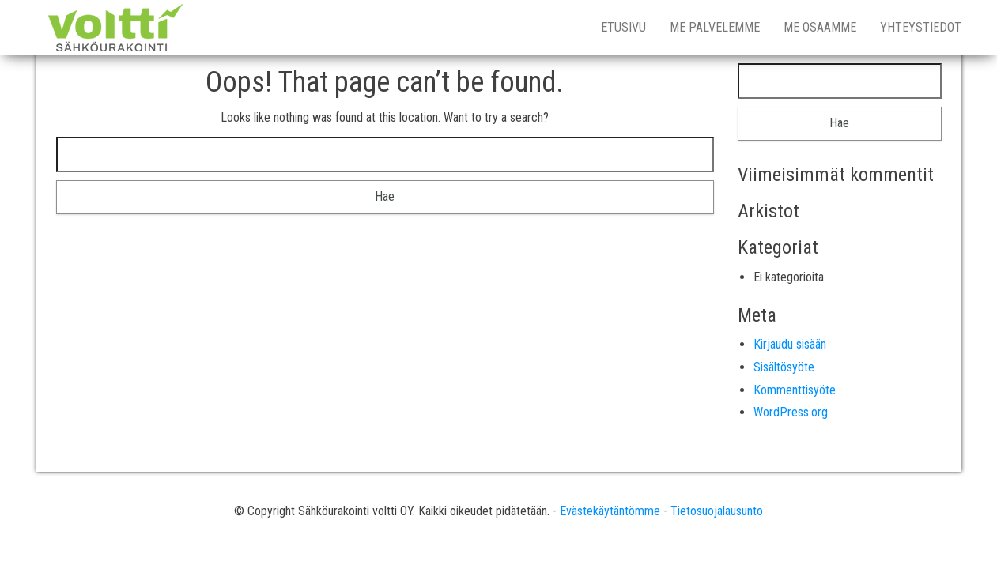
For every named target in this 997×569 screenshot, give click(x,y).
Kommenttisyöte (794, 390)
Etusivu (623, 27)
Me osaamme (820, 27)
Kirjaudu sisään (789, 344)
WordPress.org (790, 412)
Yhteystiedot (920, 27)
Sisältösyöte (783, 367)
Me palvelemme (715, 27)
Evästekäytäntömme (610, 510)
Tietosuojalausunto (716, 510)
